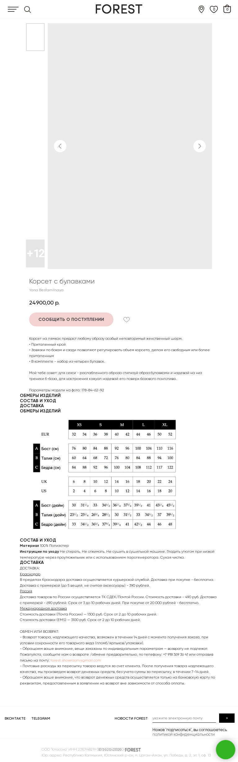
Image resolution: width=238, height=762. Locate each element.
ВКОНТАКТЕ (15, 718)
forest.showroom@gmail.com (76, 660)
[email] (184, 718)
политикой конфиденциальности (183, 734)
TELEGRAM (40, 718)
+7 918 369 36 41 (175, 654)
